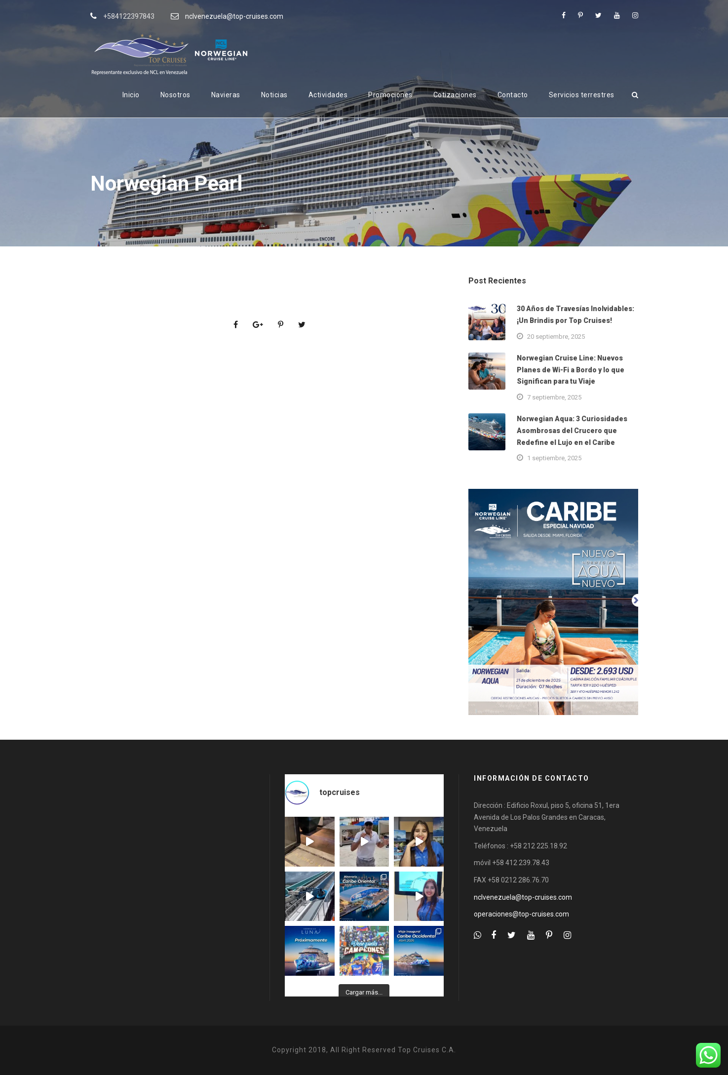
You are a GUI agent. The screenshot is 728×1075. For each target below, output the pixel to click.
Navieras (225, 95)
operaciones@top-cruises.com (521, 914)
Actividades (328, 95)
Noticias (274, 95)
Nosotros (175, 95)
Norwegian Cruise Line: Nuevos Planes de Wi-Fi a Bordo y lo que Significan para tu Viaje (570, 370)
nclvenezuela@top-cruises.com (234, 16)
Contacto (513, 95)
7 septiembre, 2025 (554, 397)
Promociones (390, 95)
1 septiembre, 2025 (554, 458)
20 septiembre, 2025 (556, 336)
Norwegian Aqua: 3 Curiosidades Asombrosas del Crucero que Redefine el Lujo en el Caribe (572, 430)
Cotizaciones (455, 95)
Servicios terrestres (581, 95)
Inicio (131, 95)
